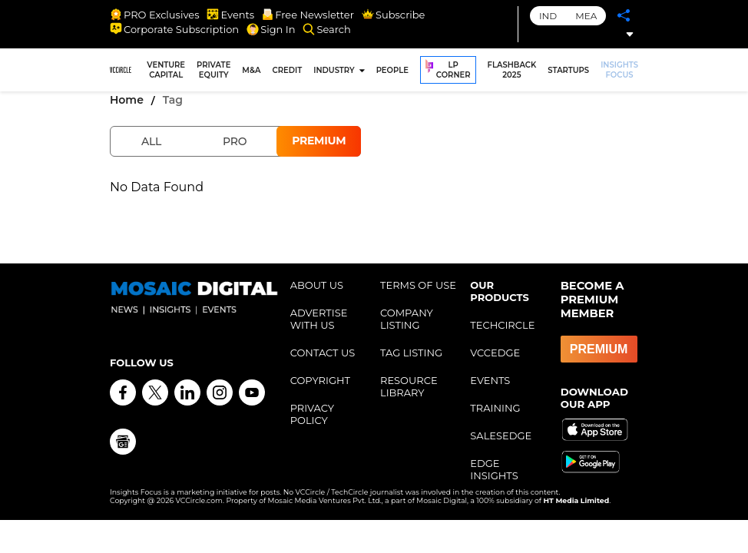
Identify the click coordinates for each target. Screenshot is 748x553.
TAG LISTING (411, 352)
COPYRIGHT (320, 380)
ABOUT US (316, 285)
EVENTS (490, 380)
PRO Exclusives (154, 14)
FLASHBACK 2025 (512, 70)
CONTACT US (323, 352)
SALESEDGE (500, 435)
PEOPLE (392, 70)
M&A (251, 70)
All (151, 141)
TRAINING (495, 408)
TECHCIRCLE (502, 325)
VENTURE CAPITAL (166, 70)
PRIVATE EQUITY (213, 70)
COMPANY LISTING (406, 318)
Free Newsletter (308, 14)
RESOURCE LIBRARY (409, 386)
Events (230, 14)
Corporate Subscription (174, 29)
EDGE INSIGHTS (494, 469)
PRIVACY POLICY (312, 414)
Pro (235, 141)
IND (548, 16)
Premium (319, 140)
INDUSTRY (333, 70)
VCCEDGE (495, 352)
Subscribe (393, 14)
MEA (586, 16)
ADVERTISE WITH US (319, 318)
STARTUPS (568, 70)
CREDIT (288, 70)
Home (127, 100)
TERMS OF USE (418, 285)
